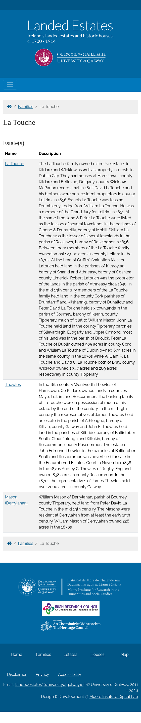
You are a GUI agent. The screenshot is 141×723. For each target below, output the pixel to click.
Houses (97, 654)
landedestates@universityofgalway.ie (49, 684)
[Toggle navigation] (10, 85)
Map (124, 654)
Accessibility (69, 674)
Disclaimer (17, 674)
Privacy (42, 674)
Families (25, 106)
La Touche (14, 163)
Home (16, 654)
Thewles (13, 384)
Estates (70, 654)
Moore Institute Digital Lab (113, 696)
